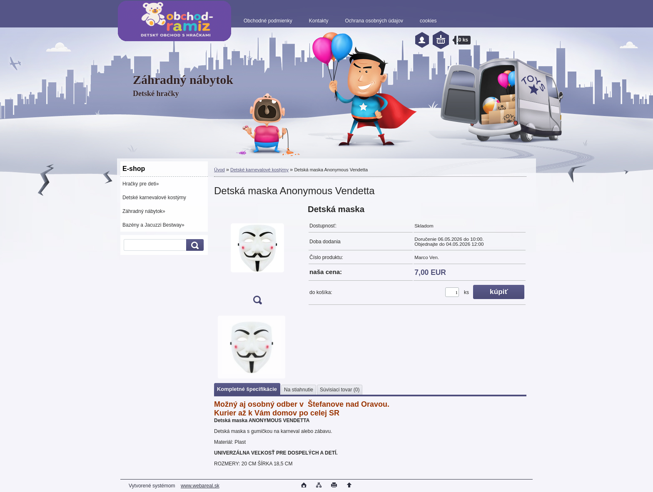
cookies (428, 21)
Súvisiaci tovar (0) (339, 390)
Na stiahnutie (298, 390)
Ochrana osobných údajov (374, 21)
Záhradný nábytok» (143, 211)
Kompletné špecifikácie (247, 389)
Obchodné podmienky (268, 21)
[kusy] (452, 292)
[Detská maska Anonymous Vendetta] (257, 257)
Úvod (219, 169)
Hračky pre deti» (140, 184)
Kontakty (319, 21)
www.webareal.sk (200, 486)
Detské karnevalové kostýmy (154, 197)
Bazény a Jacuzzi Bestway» (153, 225)
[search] (193, 245)
